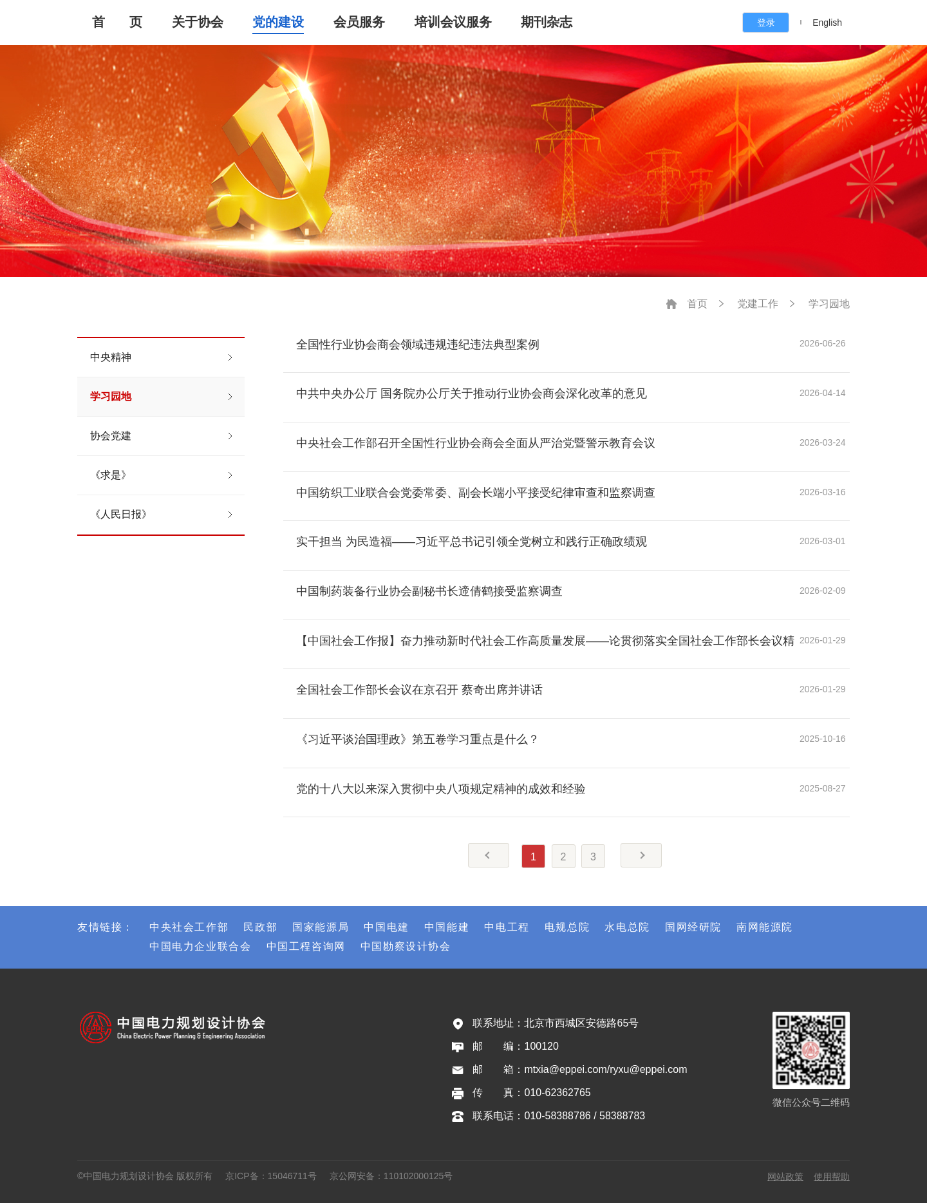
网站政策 (785, 1176)
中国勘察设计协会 (405, 946)
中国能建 (446, 927)
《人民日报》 (121, 514)
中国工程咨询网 (306, 946)
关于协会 (197, 22)
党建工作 (757, 303)
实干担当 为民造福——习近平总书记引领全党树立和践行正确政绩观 (471, 541)
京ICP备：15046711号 (271, 1176)
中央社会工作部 (189, 927)
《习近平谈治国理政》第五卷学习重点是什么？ (417, 739)
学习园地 (110, 396)
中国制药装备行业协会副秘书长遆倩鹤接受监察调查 (429, 591)
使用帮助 (832, 1176)
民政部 (260, 927)
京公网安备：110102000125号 (391, 1176)
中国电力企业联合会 (200, 946)
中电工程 (506, 927)
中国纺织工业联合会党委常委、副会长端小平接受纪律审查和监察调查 (475, 492)
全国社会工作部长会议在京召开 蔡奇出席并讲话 (419, 689)
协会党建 (110, 435)
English (827, 22)
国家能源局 (320, 927)
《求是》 (110, 474)
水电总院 (627, 927)
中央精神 (110, 357)
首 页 (117, 22)
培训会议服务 (453, 22)
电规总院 (567, 927)
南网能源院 (764, 927)
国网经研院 (693, 927)
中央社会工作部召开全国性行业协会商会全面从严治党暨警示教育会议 (475, 443)
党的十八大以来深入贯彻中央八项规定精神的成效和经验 (441, 788)
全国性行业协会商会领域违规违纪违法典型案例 (417, 344)
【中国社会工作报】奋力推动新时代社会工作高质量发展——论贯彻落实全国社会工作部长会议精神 (545, 640)
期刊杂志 (546, 22)
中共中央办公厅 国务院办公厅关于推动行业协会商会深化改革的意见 (471, 393)
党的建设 (278, 22)
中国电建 (386, 927)
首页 (697, 303)
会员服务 (359, 22)
